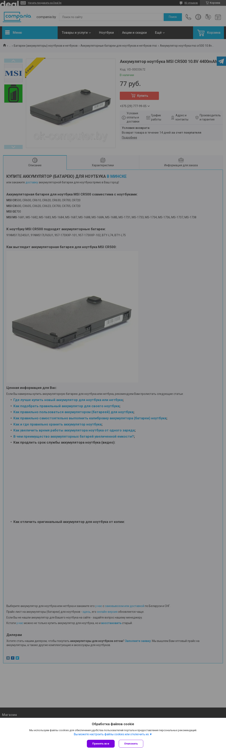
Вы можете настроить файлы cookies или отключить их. (111, 734)
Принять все (100, 743)
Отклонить (131, 743)
